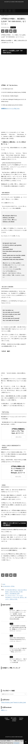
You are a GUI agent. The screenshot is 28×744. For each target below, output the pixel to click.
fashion (21, 718)
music (4, 584)
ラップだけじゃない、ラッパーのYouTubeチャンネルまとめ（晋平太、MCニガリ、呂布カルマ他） (16, 597)
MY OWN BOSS (6, 586)
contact (14, 720)
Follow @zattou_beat (7, 702)
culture (7, 719)
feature (14, 719)
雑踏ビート (4, 710)
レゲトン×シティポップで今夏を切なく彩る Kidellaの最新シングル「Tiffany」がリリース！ (18, 650)
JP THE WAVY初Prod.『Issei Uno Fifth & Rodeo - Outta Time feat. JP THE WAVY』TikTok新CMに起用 (16, 591)
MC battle (13, 718)
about (20, 719)
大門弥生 (13, 586)
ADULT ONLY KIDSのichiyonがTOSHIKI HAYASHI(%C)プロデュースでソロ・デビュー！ (18, 639)
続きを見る (19, 437)
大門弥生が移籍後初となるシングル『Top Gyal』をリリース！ (18, 431)
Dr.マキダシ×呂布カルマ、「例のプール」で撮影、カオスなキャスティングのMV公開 (18, 660)
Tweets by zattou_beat (19, 702)
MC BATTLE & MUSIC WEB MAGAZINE (13, 736)
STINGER (16, 743)
